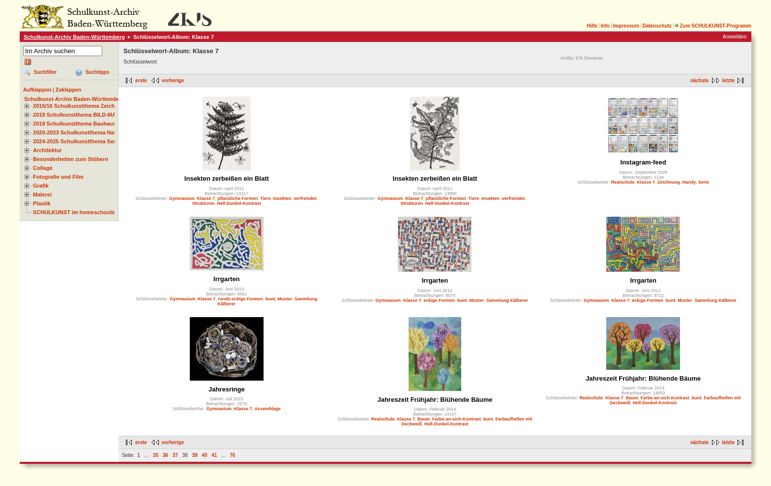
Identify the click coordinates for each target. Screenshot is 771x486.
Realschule (623, 182)
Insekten (282, 198)
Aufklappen (37, 90)
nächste (699, 80)
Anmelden (734, 36)
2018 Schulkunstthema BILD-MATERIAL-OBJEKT (96, 115)
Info (605, 26)
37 (175, 455)
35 (155, 455)
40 (204, 455)
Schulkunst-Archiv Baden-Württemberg (74, 37)
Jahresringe (226, 389)
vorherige (173, 80)
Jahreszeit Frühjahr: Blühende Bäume (434, 399)
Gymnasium (182, 198)
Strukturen (203, 203)
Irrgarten (226, 279)
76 (232, 455)
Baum (423, 419)
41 (214, 455)
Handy (689, 182)
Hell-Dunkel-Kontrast (239, 203)
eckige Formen (439, 300)
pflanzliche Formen (237, 198)
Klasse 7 (206, 198)
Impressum (626, 26)
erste (141, 80)
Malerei (42, 194)
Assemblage (268, 408)
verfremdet (305, 198)
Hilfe (592, 26)
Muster (284, 298)
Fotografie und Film (58, 177)
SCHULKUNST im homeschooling (76, 212)
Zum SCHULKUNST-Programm (713, 26)
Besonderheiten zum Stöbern (70, 159)
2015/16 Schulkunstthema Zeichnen (78, 106)
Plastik (42, 203)
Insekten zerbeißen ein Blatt (226, 178)
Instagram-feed (643, 162)
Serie (703, 182)
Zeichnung (668, 182)
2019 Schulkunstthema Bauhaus (74, 124)
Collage (43, 168)
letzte (728, 80)
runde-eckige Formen (240, 298)
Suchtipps (97, 72)
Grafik (41, 186)
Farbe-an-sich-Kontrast (456, 419)
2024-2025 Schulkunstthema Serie (76, 141)
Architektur (47, 150)
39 (194, 455)
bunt (270, 298)
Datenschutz (656, 26)
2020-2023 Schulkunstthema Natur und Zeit (88, 132)
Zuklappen (69, 90)
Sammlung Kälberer (507, 300)
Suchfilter (45, 72)
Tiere (265, 198)
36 (165, 455)
